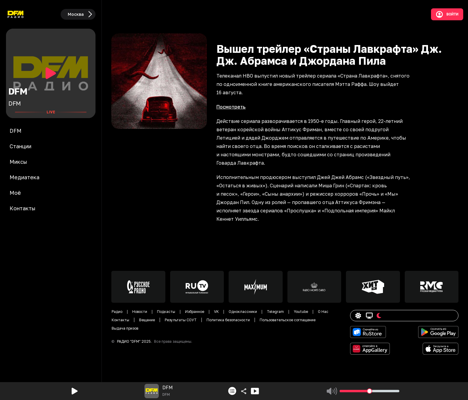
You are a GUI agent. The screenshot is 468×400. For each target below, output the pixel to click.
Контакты (120, 320)
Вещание (147, 320)
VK (216, 311)
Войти (447, 14)
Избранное (194, 311)
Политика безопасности (228, 320)
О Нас (323, 311)
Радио (117, 311)
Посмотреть (231, 107)
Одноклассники (243, 311)
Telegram (275, 311)
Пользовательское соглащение (287, 320)
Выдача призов (125, 328)
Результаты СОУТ (181, 320)
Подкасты (166, 311)
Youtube (301, 311)
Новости (139, 311)
